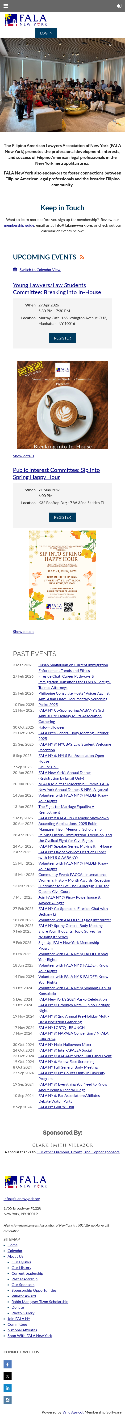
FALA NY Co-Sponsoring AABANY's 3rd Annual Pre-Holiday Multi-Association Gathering (71, 716)
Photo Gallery (23, 1313)
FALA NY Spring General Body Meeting (70, 925)
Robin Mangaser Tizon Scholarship (40, 1301)
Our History (21, 1267)
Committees (17, 1324)
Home (12, 1245)
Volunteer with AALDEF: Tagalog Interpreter (74, 919)
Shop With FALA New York (30, 1335)
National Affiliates (22, 1330)
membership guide (19, 225)
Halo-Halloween (51, 727)
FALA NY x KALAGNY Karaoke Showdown (73, 817)
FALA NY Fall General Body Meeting (68, 1067)
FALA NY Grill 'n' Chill (56, 1106)
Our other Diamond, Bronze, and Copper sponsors (78, 1152)
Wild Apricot (73, 1412)
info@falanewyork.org (22, 1198)
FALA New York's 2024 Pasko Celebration (72, 999)
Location (28, 317)
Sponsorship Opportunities (34, 1290)
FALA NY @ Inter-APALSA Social (65, 1050)
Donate (18, 1307)
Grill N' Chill (48, 766)
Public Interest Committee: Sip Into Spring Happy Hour (56, 473)
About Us (15, 1256)
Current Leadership (27, 1273)
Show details (23, 456)
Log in (46, 33)
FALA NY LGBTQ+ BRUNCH (61, 1027)
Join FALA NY (19, 1318)
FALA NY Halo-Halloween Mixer (65, 1044)
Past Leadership (25, 1279)
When (30, 305)
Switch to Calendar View (40, 269)
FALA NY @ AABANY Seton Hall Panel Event (75, 1055)
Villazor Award (24, 1296)
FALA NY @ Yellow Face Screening (66, 1061)
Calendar (15, 1250)
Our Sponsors (23, 1284)
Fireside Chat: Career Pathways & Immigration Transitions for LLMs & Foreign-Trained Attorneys (74, 682)
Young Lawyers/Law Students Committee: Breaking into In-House (57, 288)
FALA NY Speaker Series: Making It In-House (75, 846)
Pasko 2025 (48, 704)
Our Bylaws (21, 1262)
